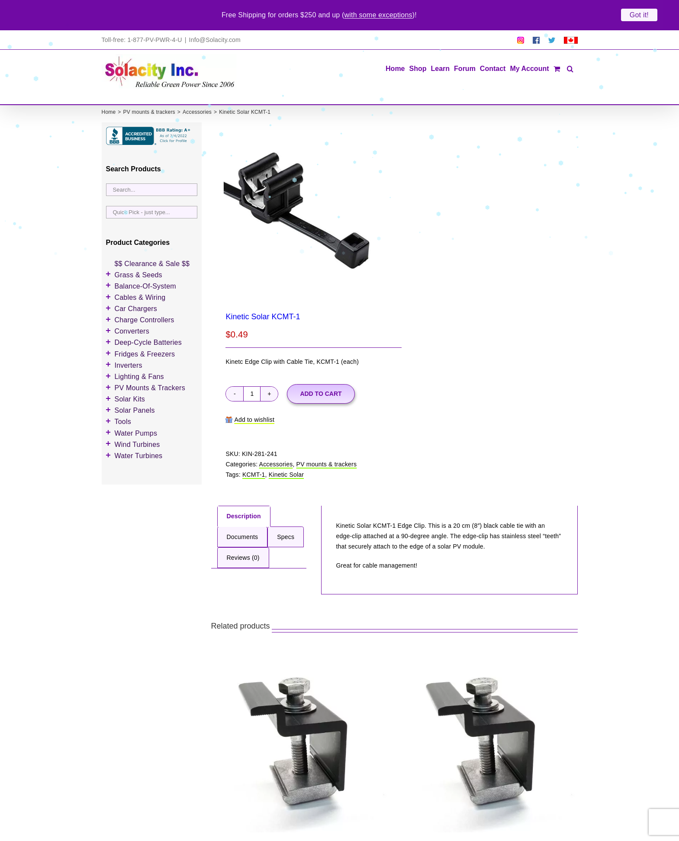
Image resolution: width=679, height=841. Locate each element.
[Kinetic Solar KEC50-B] (488, 725)
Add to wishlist (254, 400)
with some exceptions (378, 15)
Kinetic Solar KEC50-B (441, 827)
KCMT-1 (253, 456)
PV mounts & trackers (326, 445)
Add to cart (320, 374)
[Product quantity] (252, 375)
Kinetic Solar (286, 456)
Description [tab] (244, 497)
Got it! (639, 15)
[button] (570, 49)
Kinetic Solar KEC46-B (254, 827)
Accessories (276, 445)
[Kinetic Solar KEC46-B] (301, 725)
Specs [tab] (285, 518)
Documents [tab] (242, 518)
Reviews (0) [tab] (243, 539)
